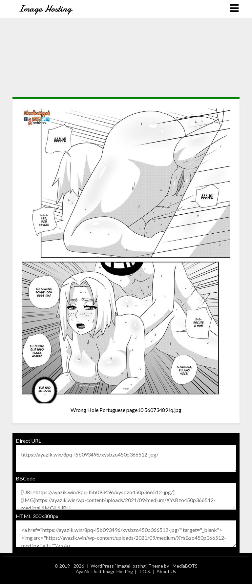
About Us (166, 571)
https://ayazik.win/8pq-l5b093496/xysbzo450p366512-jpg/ (126, 458)
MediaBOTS (185, 566)
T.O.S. (144, 571)
